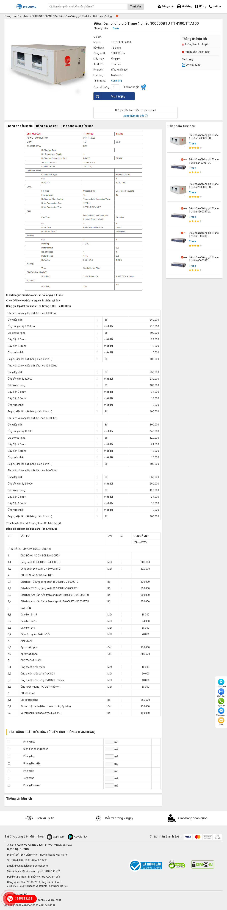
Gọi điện (221, 702)
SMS (221, 721)
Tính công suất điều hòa (77, 126)
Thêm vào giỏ (135, 87)
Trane (192, 143)
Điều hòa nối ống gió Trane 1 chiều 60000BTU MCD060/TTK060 (204, 260)
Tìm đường (221, 683)
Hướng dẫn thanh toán (196, 51)
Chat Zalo (221, 692)
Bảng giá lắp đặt (47, 126)
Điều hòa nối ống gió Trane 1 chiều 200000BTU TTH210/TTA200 (204, 187)
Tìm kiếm (135, 6)
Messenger (221, 711)
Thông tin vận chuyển (195, 44)
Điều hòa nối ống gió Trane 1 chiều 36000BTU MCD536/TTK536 (204, 211)
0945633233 (191, 64)
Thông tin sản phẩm (19, 126)
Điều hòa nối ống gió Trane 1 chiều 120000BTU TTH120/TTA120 (204, 138)
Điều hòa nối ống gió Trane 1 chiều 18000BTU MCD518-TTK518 (204, 236)
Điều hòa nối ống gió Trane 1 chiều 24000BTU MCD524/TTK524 (204, 162)
